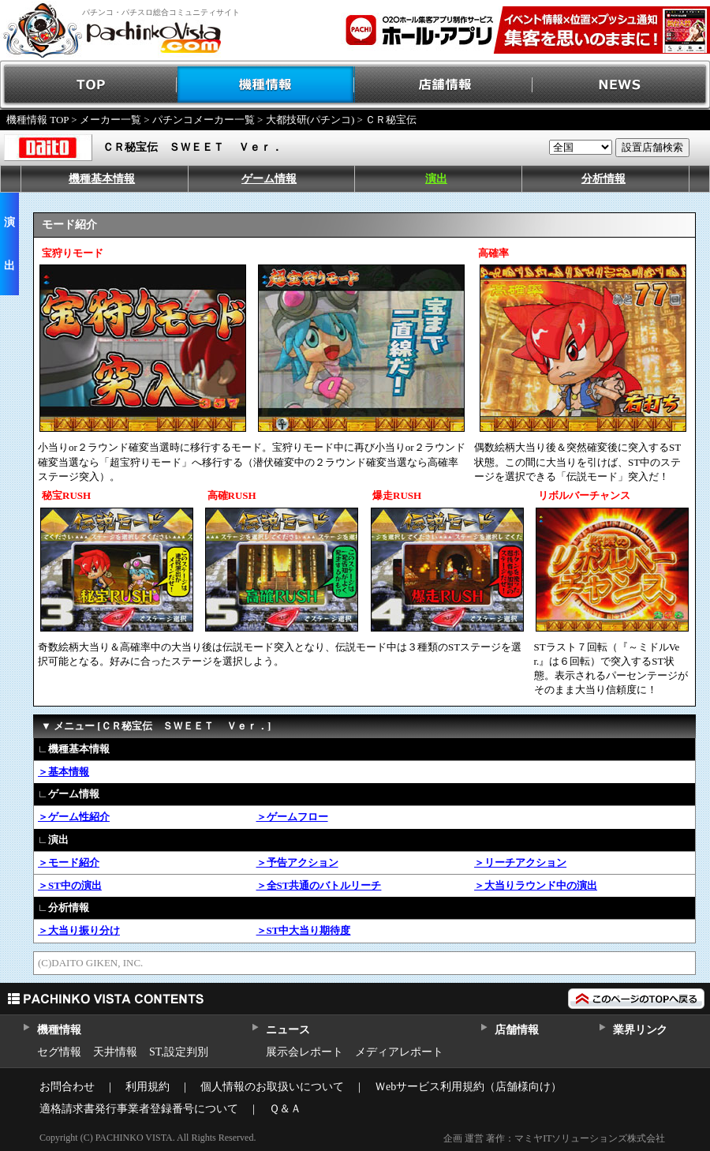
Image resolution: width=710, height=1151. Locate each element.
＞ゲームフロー (292, 817)
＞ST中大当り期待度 (303, 930)
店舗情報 (443, 85)
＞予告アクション (297, 862)
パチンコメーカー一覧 (203, 120)
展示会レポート (304, 1052)
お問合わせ (67, 1087)
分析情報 (603, 179)
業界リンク (640, 1030)
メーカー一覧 (110, 120)
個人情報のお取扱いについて (272, 1087)
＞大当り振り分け (79, 930)
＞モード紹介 (68, 862)
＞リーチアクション (520, 862)
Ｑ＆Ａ (285, 1109)
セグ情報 (59, 1052)
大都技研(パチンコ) (310, 120)
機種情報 (266, 85)
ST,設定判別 (178, 1052)
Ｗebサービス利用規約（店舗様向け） (468, 1087)
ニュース (287, 1030)
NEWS (621, 85)
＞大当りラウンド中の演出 (535, 885)
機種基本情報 (102, 179)
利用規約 (147, 1087)
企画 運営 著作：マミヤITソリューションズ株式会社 (554, 1138)
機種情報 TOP (37, 120)
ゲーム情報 (269, 179)
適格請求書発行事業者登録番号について (138, 1109)
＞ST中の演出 (70, 885)
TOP (89, 85)
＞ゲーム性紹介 (74, 817)
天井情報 (115, 1052)
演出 (436, 179)
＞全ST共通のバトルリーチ (319, 885)
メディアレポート (399, 1052)
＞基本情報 (63, 772)
